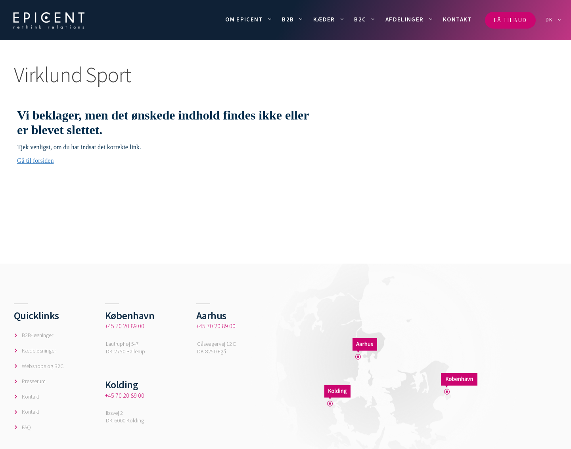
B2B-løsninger (37, 335)
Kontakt (30, 396)
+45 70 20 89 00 (124, 326)
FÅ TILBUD (510, 20)
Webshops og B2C (42, 366)
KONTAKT (457, 19)
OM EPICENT (244, 19)
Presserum (34, 381)
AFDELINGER (404, 19)
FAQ (26, 427)
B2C (360, 19)
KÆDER (324, 19)
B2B (288, 19)
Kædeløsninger (39, 350)
